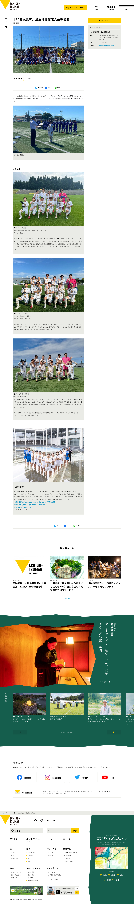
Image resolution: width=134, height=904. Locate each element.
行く (12, 849)
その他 (28, 79)
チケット (14, 853)
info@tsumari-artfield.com (106, 45)
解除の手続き (32, 875)
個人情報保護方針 (33, 881)
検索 (75, 830)
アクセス (14, 839)
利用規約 (30, 878)
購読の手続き (32, 872)
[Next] (114, 732)
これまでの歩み (16, 872)
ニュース (6, 23)
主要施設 (30, 856)
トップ (3, 812)
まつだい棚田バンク (70, 853)
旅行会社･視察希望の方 (54, 876)
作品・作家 (51, 849)
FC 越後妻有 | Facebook (22, 507)
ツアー (13, 856)
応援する (67, 849)
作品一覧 (51, 853)
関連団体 (14, 878)
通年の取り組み (16, 875)
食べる (30, 858)
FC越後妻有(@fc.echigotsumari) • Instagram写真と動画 (34, 502)
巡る (28, 849)
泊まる (30, 861)
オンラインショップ (34, 840)
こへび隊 (67, 858)
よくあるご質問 (53, 880)
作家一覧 (51, 856)
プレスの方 (51, 872)
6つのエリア (31, 853)
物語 (109, 880)
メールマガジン (33, 868)
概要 (12, 868)
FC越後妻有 (18, 79)
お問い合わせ (52, 868)
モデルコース (15, 858)
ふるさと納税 (68, 861)
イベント (51, 839)
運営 (117, 880)
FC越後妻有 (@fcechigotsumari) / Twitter (29, 504)
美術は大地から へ (67, 732)
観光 (122, 875)
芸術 (113, 875)
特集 (105, 875)
